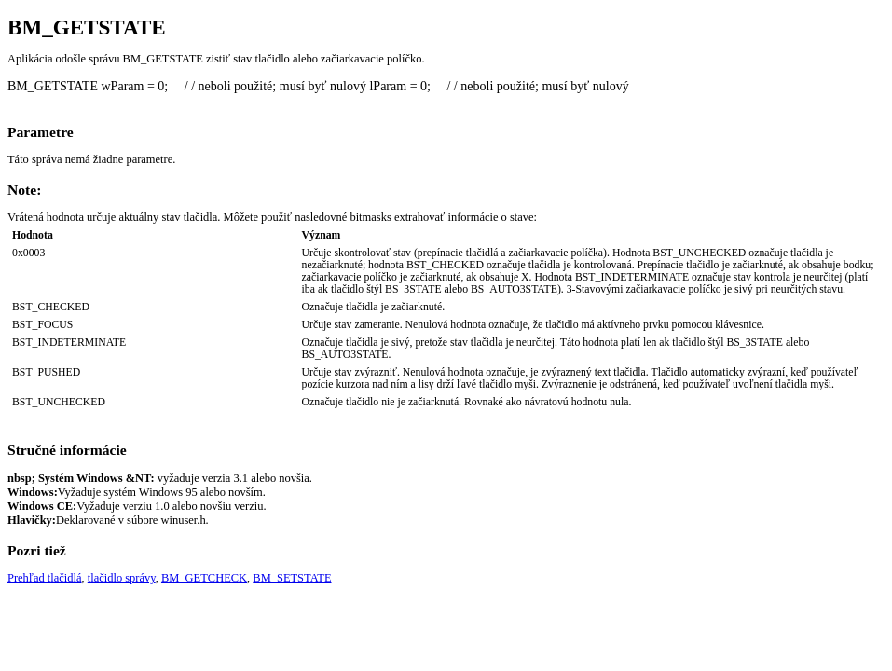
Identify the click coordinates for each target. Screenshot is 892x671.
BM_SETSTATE (292, 577)
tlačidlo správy (122, 577)
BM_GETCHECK (204, 577)
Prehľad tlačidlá (44, 577)
